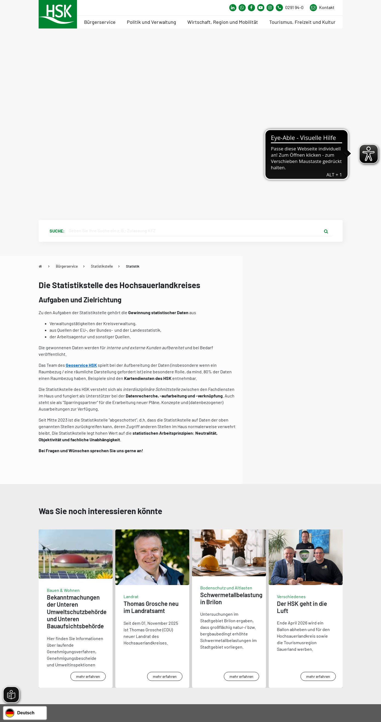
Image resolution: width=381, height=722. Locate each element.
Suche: (57, 230)
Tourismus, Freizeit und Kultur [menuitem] (302, 22)
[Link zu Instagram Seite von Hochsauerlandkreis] (270, 7)
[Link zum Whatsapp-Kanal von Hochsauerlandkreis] (232, 7)
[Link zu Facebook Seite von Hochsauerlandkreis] (251, 7)
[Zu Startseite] (40, 266)
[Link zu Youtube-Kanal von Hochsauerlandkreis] (260, 7)
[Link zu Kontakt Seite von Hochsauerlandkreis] (322, 7)
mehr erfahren (88, 676)
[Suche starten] (326, 230)
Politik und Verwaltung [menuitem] (151, 22)
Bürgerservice (67, 266)
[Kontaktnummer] (292, 7)
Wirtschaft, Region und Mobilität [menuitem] (222, 22)
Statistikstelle (102, 266)
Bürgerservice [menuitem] (100, 22)
